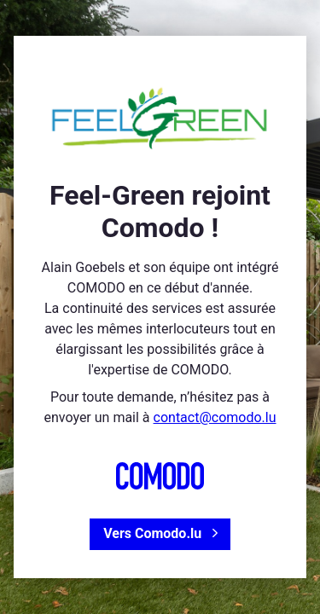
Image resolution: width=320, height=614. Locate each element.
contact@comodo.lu (215, 417)
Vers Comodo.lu (162, 534)
